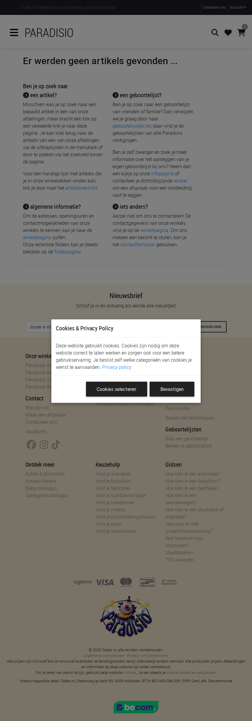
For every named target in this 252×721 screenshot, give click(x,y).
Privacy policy (116, 367)
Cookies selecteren (116, 389)
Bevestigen (172, 389)
